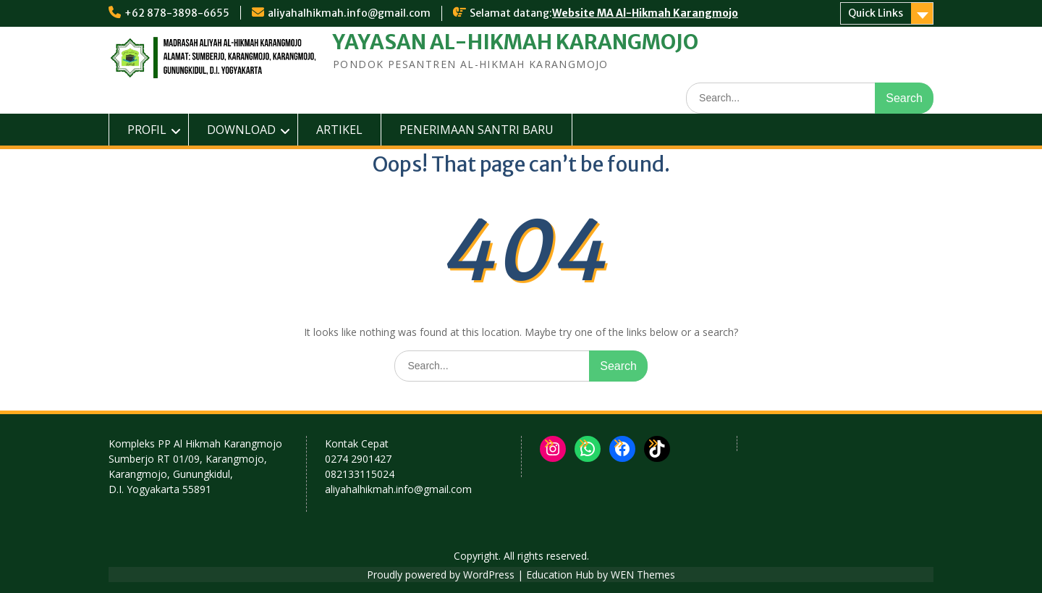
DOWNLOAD (241, 130)
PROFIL (146, 130)
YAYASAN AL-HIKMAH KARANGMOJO (515, 42)
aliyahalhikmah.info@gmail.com (349, 13)
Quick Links (875, 13)
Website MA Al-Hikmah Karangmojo (645, 13)
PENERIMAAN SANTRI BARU (476, 130)
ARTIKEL (339, 130)
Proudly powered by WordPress (440, 574)
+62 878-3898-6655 (176, 13)
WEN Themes (643, 574)
